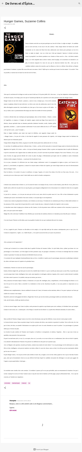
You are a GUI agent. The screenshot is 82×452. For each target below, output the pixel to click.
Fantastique (16, 383)
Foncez (24, 383)
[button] (5, 28)
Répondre (13, 410)
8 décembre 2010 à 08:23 (24, 400)
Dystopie (7, 383)
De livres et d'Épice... (20, 3)
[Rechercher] (37, 3)
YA (29, 383)
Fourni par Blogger (41, 449)
